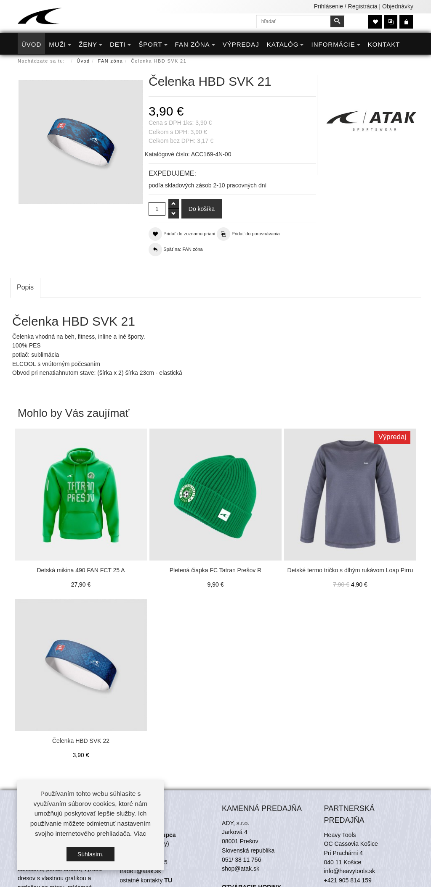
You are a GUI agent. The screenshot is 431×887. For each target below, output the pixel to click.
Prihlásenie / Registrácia (346, 6)
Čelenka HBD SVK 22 (80, 740)
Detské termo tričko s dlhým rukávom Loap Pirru (350, 570)
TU (168, 880)
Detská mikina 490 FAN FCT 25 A (81, 570)
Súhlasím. (90, 854)
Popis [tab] (25, 287)
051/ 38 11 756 (241, 859)
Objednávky (397, 6)
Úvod (83, 60)
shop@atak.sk (240, 868)
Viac (139, 833)
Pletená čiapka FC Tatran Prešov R (215, 570)
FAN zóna (110, 60)
